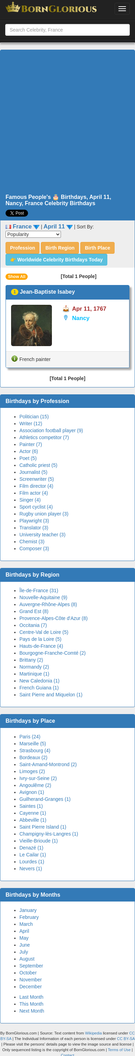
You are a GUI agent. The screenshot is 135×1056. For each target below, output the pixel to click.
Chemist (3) (31, 541)
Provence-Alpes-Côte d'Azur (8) (53, 618)
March (26, 924)
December (30, 986)
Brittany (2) (31, 660)
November (30, 979)
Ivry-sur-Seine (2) (38, 778)
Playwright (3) (34, 520)
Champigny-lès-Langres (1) (48, 834)
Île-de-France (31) (38, 590)
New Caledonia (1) (39, 681)
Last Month (31, 997)
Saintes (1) (31, 806)
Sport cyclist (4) (36, 507)
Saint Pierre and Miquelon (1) (50, 694)
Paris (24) (29, 736)
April (24, 931)
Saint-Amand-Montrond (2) (48, 764)
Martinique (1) (34, 674)
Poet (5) (28, 458)
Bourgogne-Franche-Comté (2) (52, 653)
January (28, 910)
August (27, 959)
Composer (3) (34, 548)
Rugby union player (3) (44, 514)
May (23, 938)
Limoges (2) (32, 771)
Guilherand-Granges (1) (45, 799)
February (29, 917)
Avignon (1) (31, 792)
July (23, 952)
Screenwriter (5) (36, 479)
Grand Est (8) (33, 611)
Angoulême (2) (35, 785)
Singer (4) (29, 500)
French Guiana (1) (39, 687)
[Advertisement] (65, 122)
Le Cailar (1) (32, 854)
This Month (31, 1004)
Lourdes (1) (31, 861)
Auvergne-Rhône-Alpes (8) (48, 604)
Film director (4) (36, 486)
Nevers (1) (30, 868)
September (31, 966)
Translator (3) (33, 527)
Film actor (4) (33, 493)
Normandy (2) (34, 667)
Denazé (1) (31, 847)
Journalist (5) (33, 472)
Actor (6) (28, 451)
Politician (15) (34, 416)
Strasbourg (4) (34, 750)
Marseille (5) (32, 743)
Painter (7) (30, 444)
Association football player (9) (51, 430)
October (28, 972)
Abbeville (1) (32, 820)
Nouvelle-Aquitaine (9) (43, 597)
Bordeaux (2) (33, 757)
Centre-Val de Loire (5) (43, 632)
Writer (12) (30, 423)
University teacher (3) (42, 534)
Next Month (31, 1011)
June (24, 945)
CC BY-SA (126, 1039)
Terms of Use (120, 1050)
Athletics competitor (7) (44, 437)
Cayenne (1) (32, 813)
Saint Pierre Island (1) (42, 827)
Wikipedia (93, 1033)
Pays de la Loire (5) (40, 639)
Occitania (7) (33, 625)
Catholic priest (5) (38, 465)
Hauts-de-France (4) (41, 646)
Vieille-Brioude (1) (38, 841)
